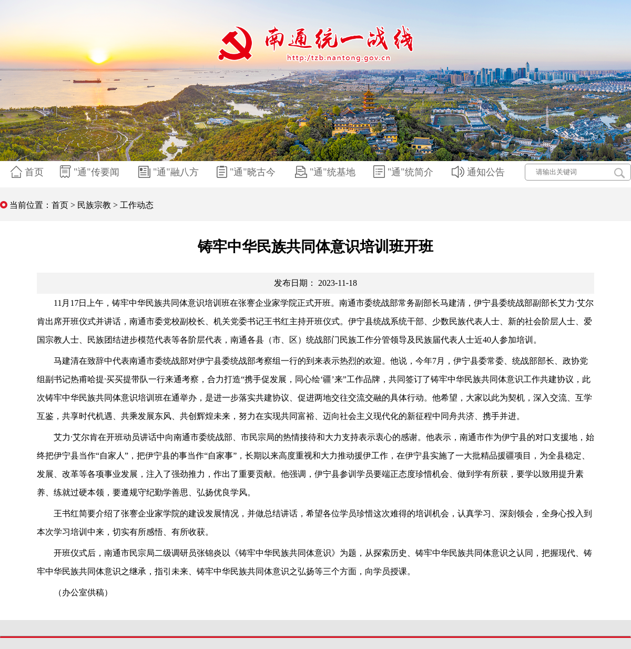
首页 (28, 172)
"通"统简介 (404, 172)
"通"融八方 (170, 172)
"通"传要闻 (91, 172)
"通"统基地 (326, 172)
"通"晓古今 (247, 172)
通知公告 (479, 172)
